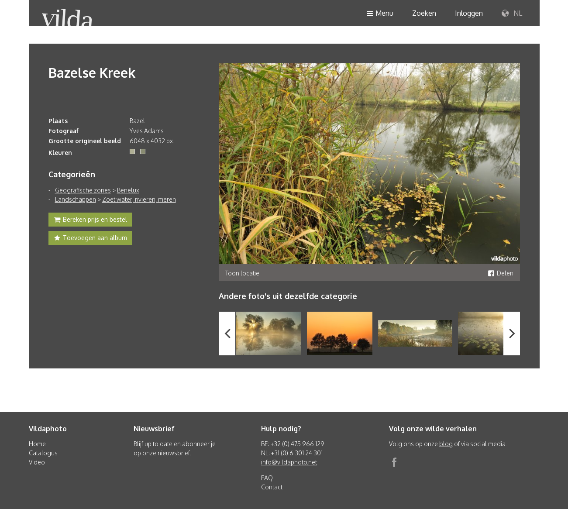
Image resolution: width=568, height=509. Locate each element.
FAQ (267, 477)
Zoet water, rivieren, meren (139, 199)
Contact (271, 487)
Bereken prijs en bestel (90, 220)
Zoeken (424, 13)
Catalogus (43, 453)
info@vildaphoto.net (289, 462)
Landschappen (75, 199)
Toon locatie (242, 273)
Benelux (128, 190)
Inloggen (469, 13)
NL (512, 13)
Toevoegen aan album (90, 239)
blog (446, 443)
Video (37, 462)
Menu (379, 14)
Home (37, 443)
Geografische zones (83, 190)
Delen (500, 273)
